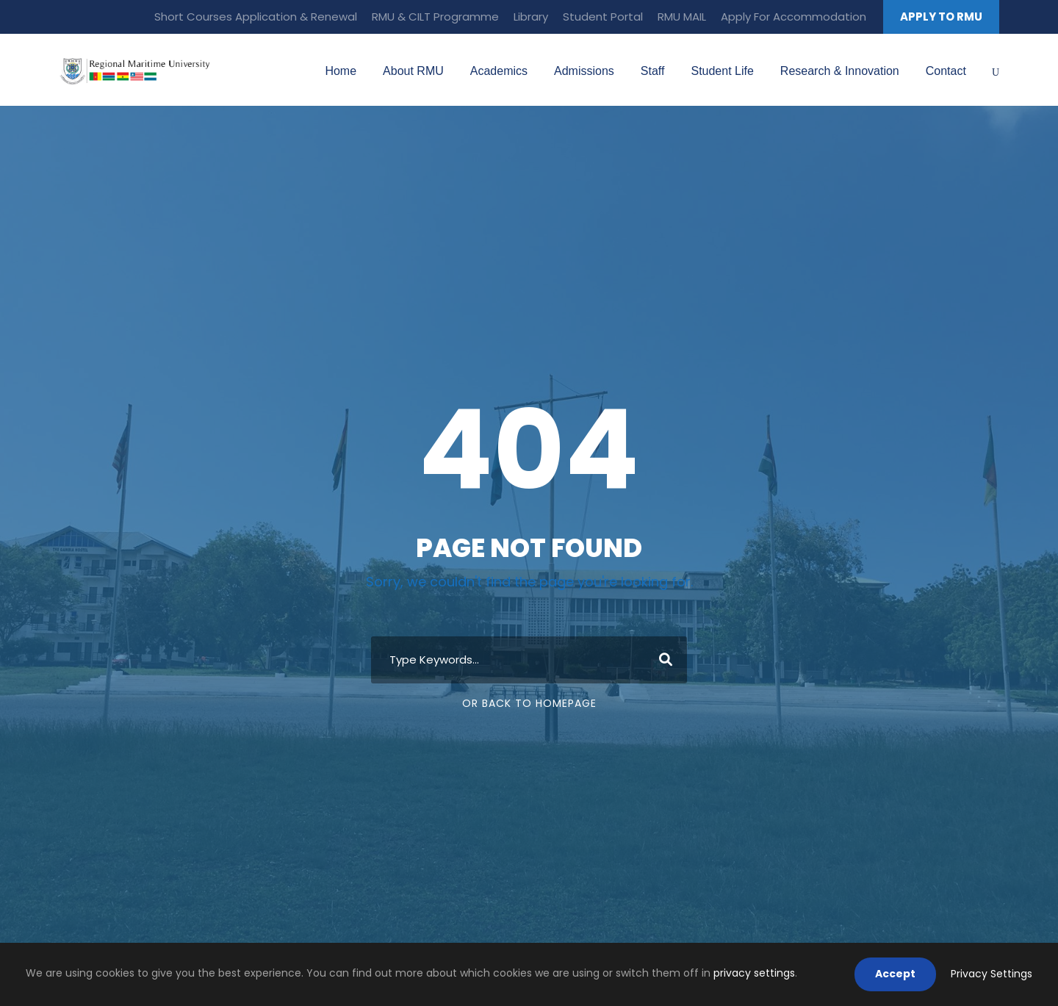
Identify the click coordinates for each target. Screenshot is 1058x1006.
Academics (499, 71)
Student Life (722, 71)
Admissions (584, 71)
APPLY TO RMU (941, 16)
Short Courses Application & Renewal (255, 16)
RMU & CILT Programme (435, 16)
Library (531, 16)
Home (340, 71)
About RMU (413, 71)
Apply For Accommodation (793, 16)
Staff (653, 71)
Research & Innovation (839, 71)
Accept (895, 973)
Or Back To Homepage (529, 703)
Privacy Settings (991, 973)
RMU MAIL (682, 16)
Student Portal (603, 16)
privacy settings (754, 973)
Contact (946, 71)
